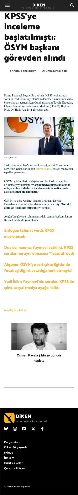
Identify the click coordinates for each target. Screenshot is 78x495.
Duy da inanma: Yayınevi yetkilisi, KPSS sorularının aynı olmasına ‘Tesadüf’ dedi (39, 250)
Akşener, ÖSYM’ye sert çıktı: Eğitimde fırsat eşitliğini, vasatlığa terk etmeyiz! (38, 267)
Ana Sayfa (10, 310)
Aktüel (23, 310)
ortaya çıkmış (43, 168)
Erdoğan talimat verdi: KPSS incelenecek (29, 233)
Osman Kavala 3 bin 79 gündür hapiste (39, 358)
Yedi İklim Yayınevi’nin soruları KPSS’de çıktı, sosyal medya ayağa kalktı (39, 285)
